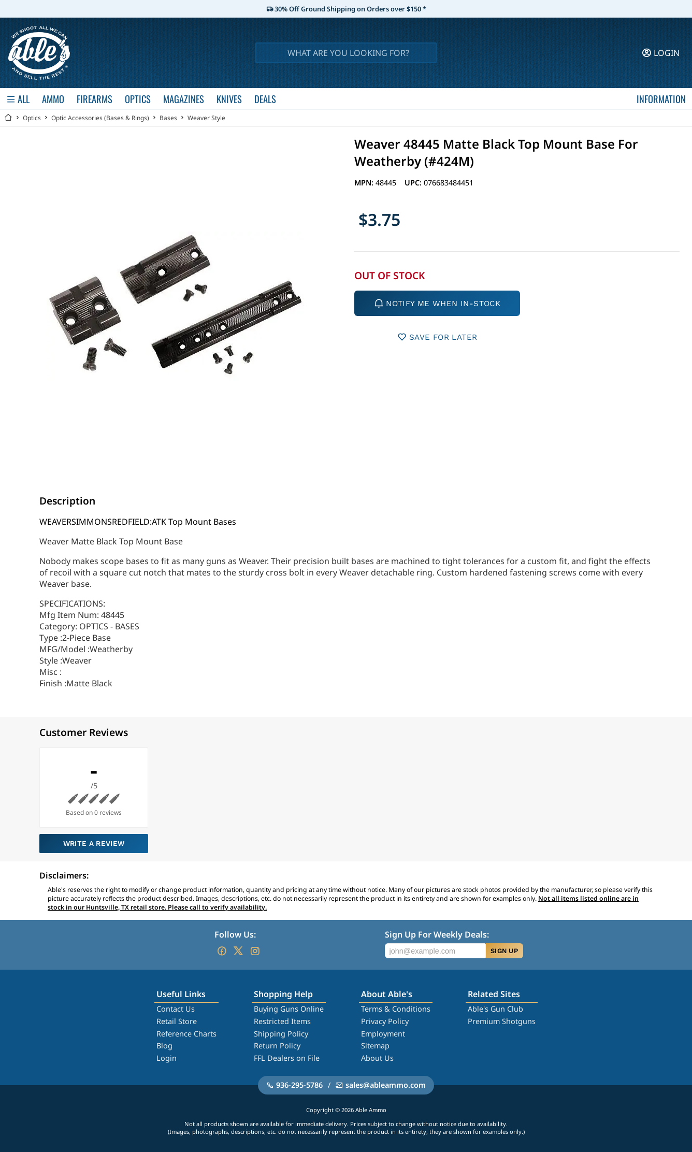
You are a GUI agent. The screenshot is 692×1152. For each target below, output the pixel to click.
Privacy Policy (385, 1021)
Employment (383, 1034)
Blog (164, 1045)
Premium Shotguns (502, 1021)
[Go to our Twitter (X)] (238, 951)
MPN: (365, 183)
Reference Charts (186, 1034)
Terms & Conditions (395, 1009)
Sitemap (375, 1045)
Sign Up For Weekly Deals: (437, 934)
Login (166, 1058)
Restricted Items (282, 1021)
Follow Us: (235, 934)
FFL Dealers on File (287, 1058)
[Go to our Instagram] (255, 951)
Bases (168, 117)
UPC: (414, 183)
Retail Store (176, 1021)
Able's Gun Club (495, 1009)
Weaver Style (206, 117)
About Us (377, 1058)
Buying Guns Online (289, 1009)
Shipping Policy (281, 1034)
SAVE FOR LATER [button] (437, 337)
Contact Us (175, 1009)
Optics (32, 117)
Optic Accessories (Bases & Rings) (100, 117)
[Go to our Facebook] (221, 951)
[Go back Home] (8, 117)
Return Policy (277, 1045)
